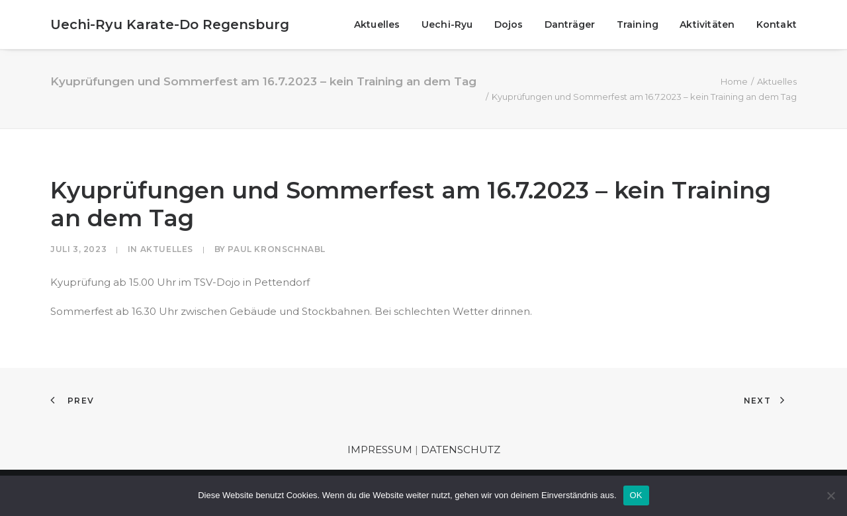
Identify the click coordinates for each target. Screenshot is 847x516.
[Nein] (830, 495)
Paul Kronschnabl (277, 249)
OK (636, 495)
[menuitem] (382, 24)
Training (638, 24)
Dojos (508, 24)
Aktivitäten (707, 24)
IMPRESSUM (379, 449)
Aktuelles (377, 24)
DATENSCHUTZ (460, 449)
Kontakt (776, 24)
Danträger (570, 24)
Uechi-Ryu (447, 24)
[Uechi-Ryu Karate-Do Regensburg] (169, 24)
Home (734, 81)
